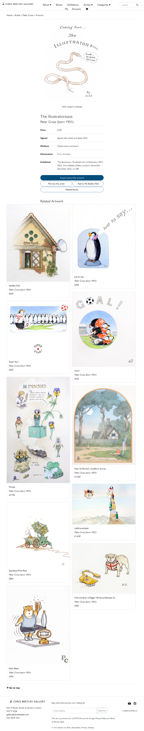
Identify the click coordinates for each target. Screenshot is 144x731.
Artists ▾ (88, 4)
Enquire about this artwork (72, 177)
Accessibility (76, 727)
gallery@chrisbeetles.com (18, 714)
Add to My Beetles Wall (88, 183)
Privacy (84, 727)
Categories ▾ (103, 4)
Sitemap (91, 727)
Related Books (72, 189)
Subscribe (102, 710)
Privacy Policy (100, 718)
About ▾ (47, 4)
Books (59, 4)
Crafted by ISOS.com (129, 710)
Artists (17, 15)
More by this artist (56, 183)
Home (9, 15)
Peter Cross (28, 15)
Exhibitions (73, 4)
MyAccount (73, 9)
